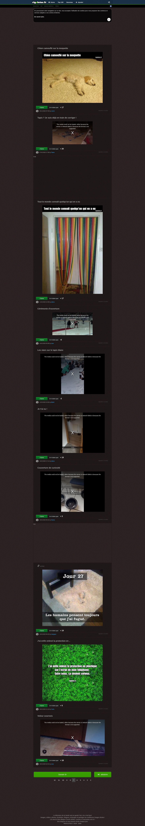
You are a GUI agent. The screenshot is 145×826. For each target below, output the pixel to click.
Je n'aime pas (53, 107)
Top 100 (60, 2)
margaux (53, 634)
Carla (52, 709)
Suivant (62, 775)
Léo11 (53, 111)
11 (59, 780)
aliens (53, 302)
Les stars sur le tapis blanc (50, 350)
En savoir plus (39, 17)
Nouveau (69, 2)
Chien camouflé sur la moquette (52, 48)
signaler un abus (103, 110)
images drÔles (48, 6)
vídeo (57, 6)
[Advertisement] (72, 34)
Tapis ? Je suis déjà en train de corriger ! (57, 118)
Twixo (52, 152)
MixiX (52, 402)
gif (41, 6)
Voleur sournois (45, 716)
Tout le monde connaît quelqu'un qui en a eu (58, 202)
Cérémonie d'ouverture (48, 309)
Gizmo (53, 520)
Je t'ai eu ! (42, 409)
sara (52, 343)
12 (54, 780)
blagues (36, 6)
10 (63, 780)
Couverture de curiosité (48, 468)
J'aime (42, 107)
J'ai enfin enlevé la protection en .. (53, 641)
